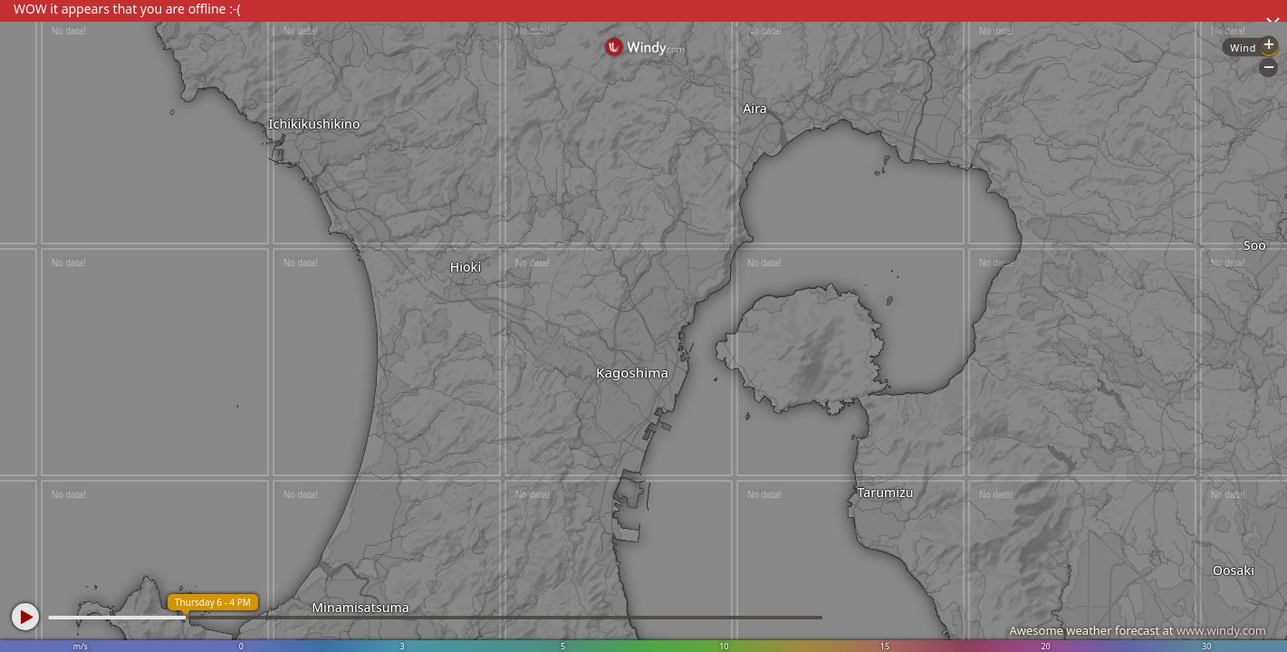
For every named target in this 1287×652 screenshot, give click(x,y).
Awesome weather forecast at (1137, 630)
